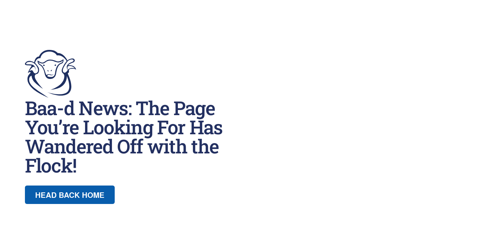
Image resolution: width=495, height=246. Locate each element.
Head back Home (69, 194)
